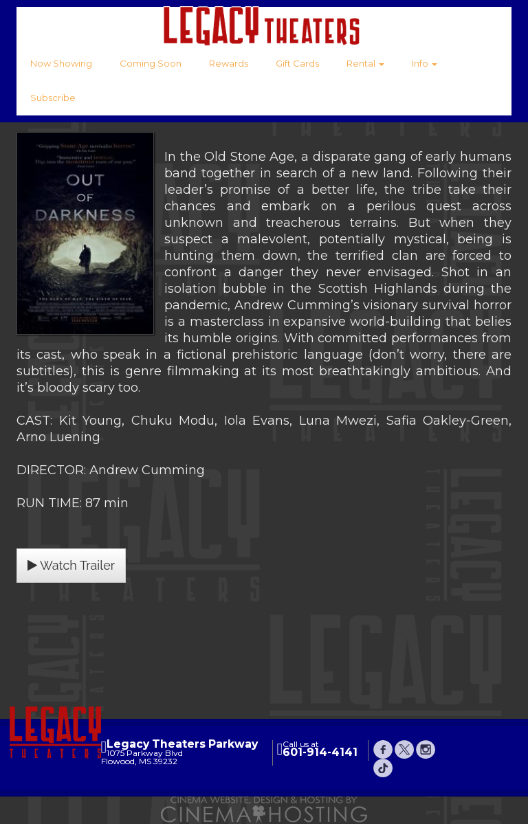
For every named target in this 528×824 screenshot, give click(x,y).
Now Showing (61, 63)
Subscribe (53, 97)
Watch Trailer (71, 565)
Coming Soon (151, 63)
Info (424, 63)
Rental (365, 63)
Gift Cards (297, 63)
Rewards (228, 63)
